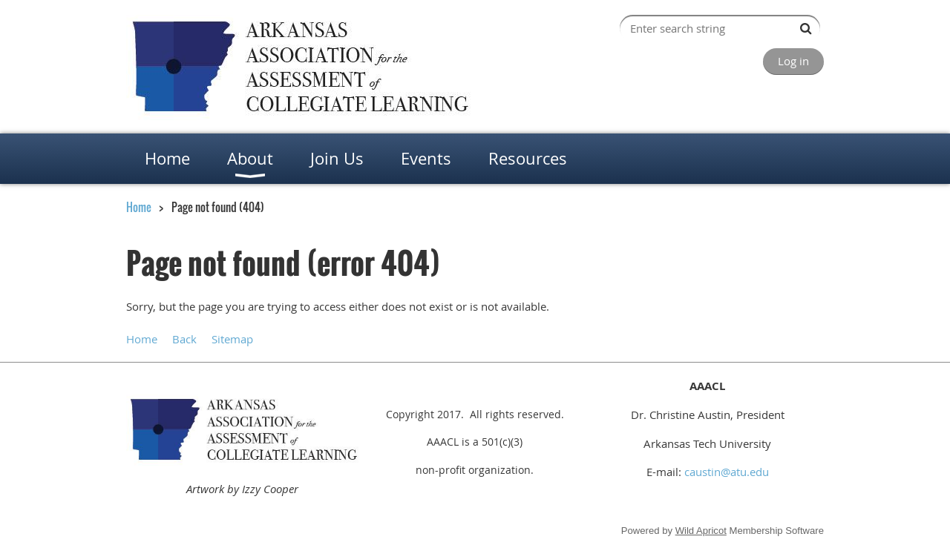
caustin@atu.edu (726, 471)
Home (138, 207)
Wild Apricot (701, 530)
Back (184, 338)
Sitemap (232, 338)
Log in (793, 60)
